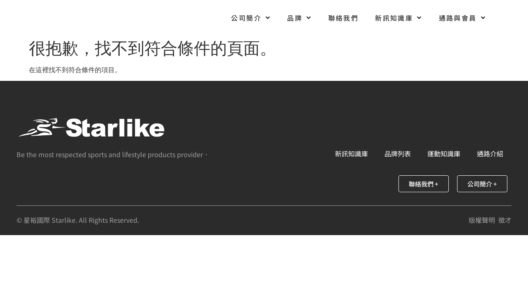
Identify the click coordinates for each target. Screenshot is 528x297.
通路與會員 (462, 17)
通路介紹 (490, 153)
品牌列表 (397, 153)
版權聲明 (482, 220)
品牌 (299, 17)
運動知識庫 (443, 153)
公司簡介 (251, 17)
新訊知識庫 (398, 17)
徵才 (505, 220)
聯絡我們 (343, 18)
